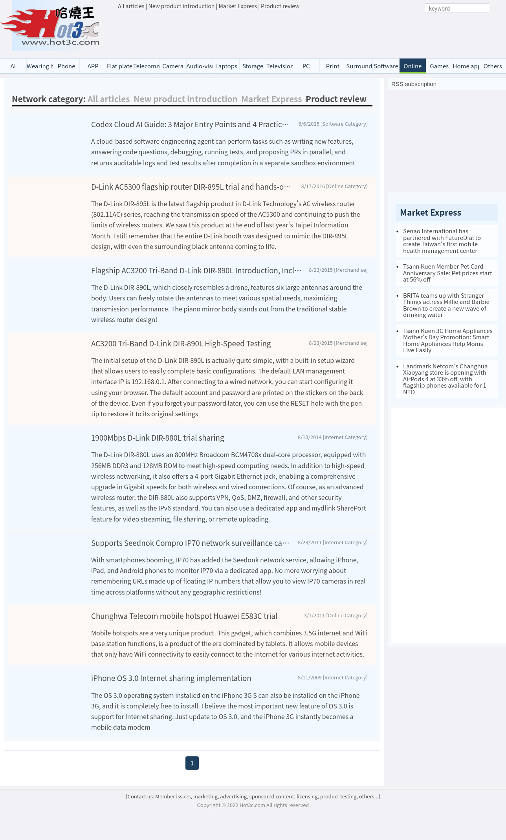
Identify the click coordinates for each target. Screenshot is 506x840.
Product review (280, 6)
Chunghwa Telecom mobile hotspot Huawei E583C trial (184, 625)
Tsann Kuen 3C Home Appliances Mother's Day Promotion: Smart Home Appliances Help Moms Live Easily (448, 340)
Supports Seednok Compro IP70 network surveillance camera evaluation (191, 552)
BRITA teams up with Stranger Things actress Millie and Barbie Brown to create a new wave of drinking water (446, 305)
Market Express (237, 6)
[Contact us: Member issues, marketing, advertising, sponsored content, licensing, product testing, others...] (253, 815)
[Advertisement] (308, 31)
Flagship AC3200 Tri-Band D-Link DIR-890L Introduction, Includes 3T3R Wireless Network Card (196, 279)
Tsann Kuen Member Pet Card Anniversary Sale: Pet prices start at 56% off (447, 272)
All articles (131, 6)
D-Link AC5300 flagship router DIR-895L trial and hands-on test (193, 196)
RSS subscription (413, 84)
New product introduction (181, 6)
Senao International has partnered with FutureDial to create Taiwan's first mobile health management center (442, 240)
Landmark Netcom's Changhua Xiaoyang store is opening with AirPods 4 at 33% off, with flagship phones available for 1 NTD (445, 379)
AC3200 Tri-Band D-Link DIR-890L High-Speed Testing (181, 352)
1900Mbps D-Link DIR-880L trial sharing (157, 447)
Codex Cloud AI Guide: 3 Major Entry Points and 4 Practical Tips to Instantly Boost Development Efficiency (191, 124)
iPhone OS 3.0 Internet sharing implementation (171, 697)
